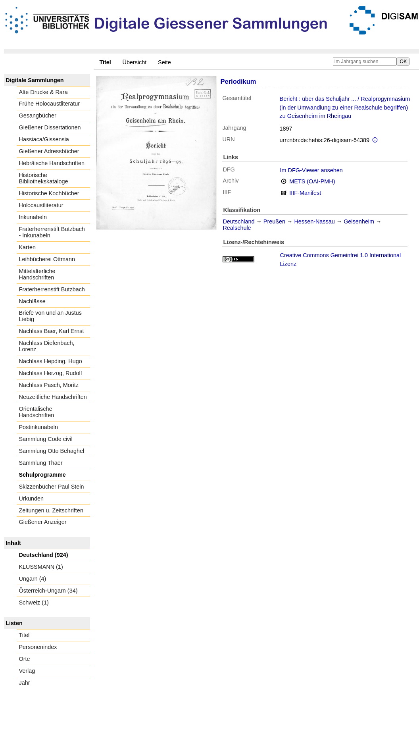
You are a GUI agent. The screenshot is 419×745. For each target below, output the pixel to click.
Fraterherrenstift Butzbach (52, 289)
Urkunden (31, 498)
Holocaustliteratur (41, 205)
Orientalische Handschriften (36, 412)
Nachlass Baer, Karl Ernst (51, 331)
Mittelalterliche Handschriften (37, 274)
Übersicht (135, 62)
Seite (164, 62)
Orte (24, 659)
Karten (27, 247)
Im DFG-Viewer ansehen (311, 170)
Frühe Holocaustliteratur (49, 103)
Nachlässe (32, 301)
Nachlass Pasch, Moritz (49, 385)
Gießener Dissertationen (50, 127)
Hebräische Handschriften (52, 163)
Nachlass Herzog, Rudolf (50, 373)
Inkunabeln (33, 217)
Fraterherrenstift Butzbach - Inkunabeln (52, 232)
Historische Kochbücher (49, 193)
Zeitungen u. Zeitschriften (51, 510)
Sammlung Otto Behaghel (52, 451)
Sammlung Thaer (41, 463)
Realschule (237, 228)
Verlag (27, 671)
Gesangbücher (37, 115)
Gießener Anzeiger (43, 522)
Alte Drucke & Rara (43, 92)
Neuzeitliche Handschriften (53, 397)
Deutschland (238, 221)
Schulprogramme (42, 475)
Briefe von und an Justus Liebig (50, 316)
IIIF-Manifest (305, 193)
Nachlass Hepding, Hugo (50, 361)
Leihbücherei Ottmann (47, 259)
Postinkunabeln (38, 427)
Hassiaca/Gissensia (44, 139)
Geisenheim (359, 221)
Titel (24, 635)
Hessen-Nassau (314, 221)
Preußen (274, 221)
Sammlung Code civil (46, 439)
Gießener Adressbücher (49, 151)
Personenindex (38, 647)
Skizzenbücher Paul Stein (51, 486)
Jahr (24, 683)
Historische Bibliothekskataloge (43, 178)
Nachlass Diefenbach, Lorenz (47, 346)
